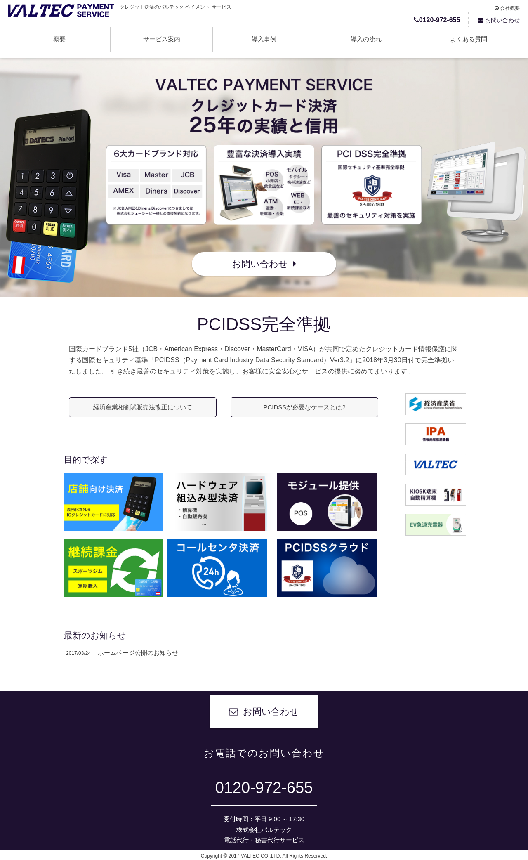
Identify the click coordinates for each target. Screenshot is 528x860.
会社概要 (507, 8)
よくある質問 (468, 39)
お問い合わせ (499, 20)
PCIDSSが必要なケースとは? (304, 407)
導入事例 (264, 39)
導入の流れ (366, 39)
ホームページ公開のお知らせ (122, 652)
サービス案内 (161, 39)
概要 (59, 39)
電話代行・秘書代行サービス (264, 839)
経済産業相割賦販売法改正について (142, 407)
